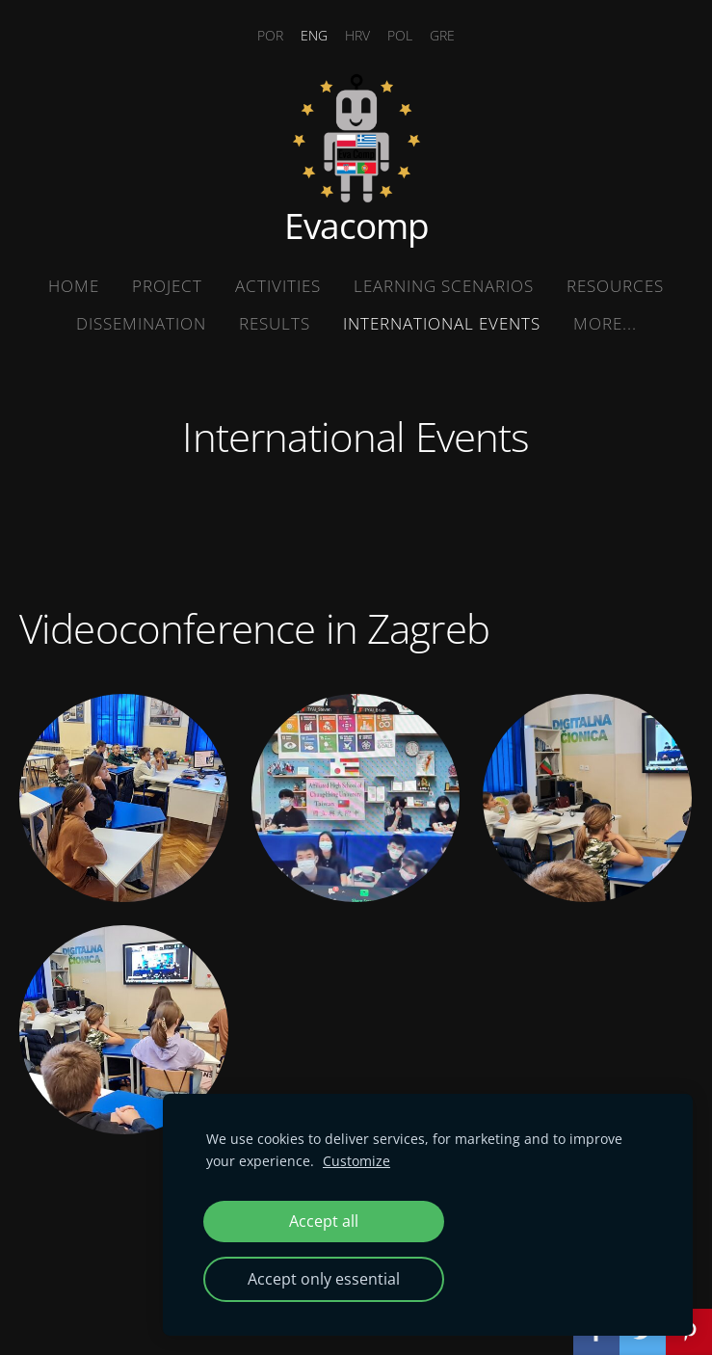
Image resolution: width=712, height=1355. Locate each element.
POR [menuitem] (270, 35)
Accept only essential (324, 1278)
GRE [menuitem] (442, 35)
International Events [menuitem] (442, 323)
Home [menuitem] (73, 286)
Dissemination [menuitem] (141, 323)
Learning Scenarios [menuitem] (444, 286)
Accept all (323, 1221)
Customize (356, 1161)
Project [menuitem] (167, 286)
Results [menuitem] (274, 323)
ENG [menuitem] (314, 35)
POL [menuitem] (399, 35)
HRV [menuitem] (357, 35)
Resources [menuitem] (615, 286)
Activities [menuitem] (278, 286)
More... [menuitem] (605, 323)
